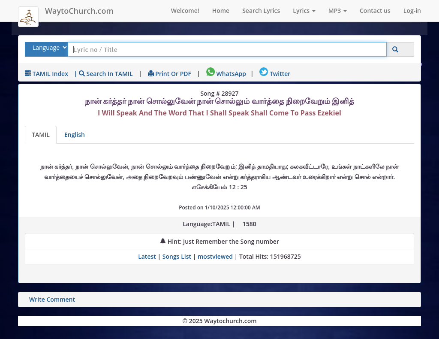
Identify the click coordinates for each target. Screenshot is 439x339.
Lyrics (304, 10)
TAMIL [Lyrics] (41, 134)
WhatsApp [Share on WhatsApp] (226, 74)
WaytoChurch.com (79, 11)
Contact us (375, 10)
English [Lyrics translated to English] (74, 134)
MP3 (337, 10)
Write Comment (52, 299)
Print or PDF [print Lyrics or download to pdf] (169, 74)
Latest (147, 256)
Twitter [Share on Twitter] (274, 74)
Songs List (176, 256)
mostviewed (215, 256)
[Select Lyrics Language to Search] (48, 47)
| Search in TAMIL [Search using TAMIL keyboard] (103, 74)
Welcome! (185, 10)
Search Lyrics (261, 10)
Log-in (412, 10)
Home (221, 10)
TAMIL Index (46, 74)
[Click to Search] (395, 49)
